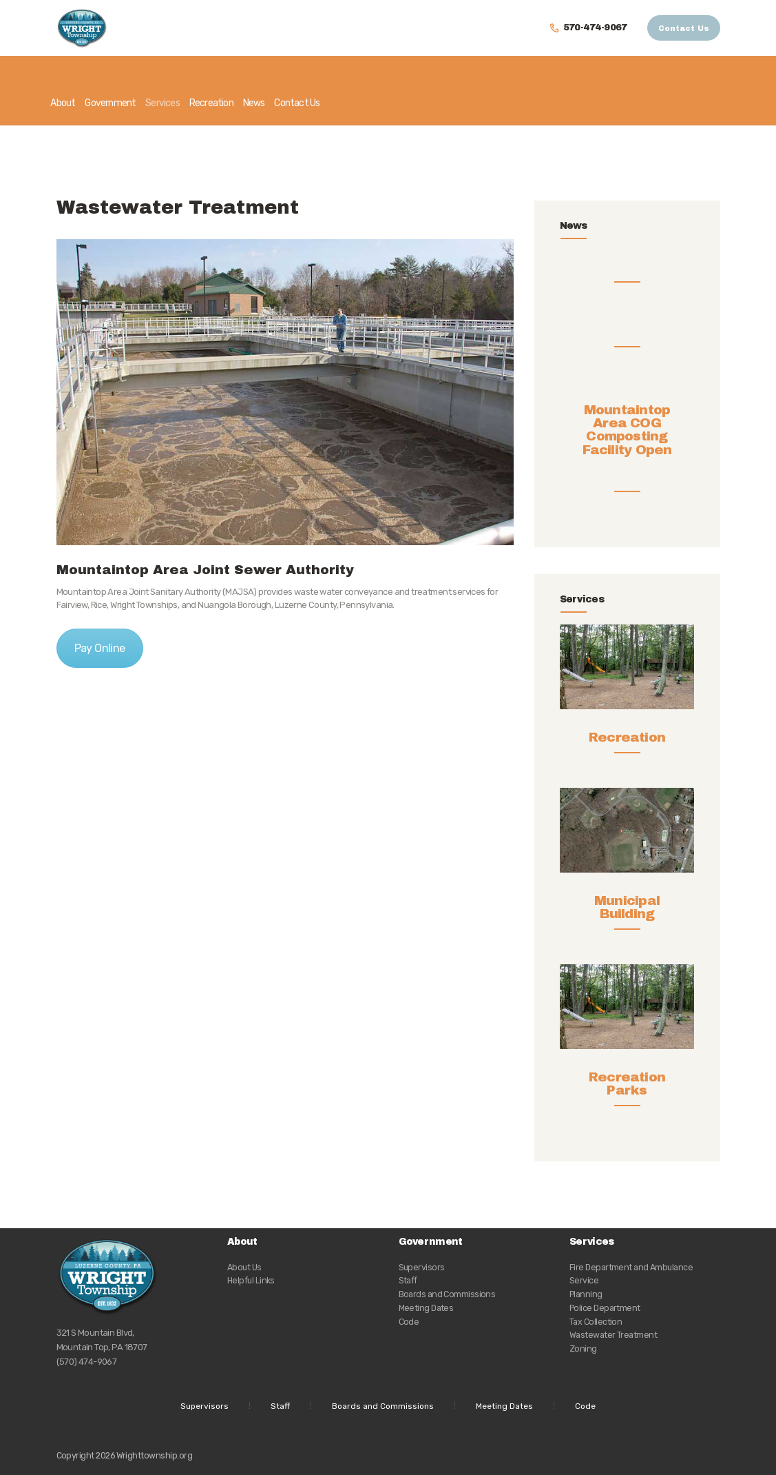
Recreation (627, 737)
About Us (244, 1267)
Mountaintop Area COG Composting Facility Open (627, 442)
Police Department (604, 1308)
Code (409, 1321)
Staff (408, 1280)
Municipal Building (627, 907)
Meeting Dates (426, 1308)
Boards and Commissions (447, 1294)
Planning (585, 1294)
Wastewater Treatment (613, 1335)
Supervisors (422, 1267)
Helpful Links (251, 1280)
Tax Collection (595, 1321)
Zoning (583, 1348)
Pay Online (99, 648)
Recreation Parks (627, 1083)
